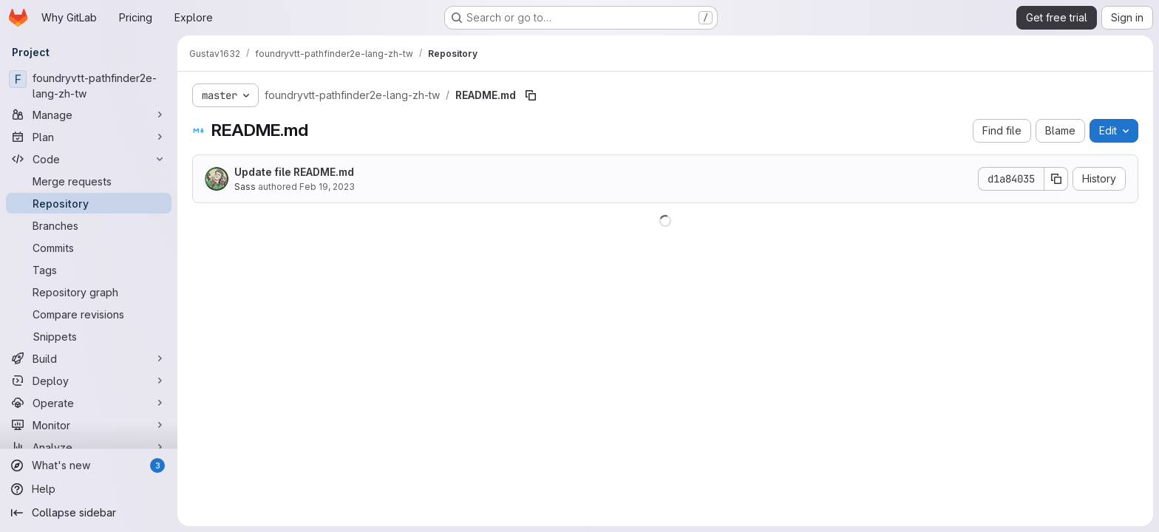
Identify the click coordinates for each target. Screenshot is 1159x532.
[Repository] (88, 203)
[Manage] (88, 114)
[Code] (88, 159)
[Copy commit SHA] (1056, 179)
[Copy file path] (531, 95)
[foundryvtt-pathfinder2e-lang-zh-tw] (88, 86)
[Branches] (88, 225)
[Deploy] (88, 380)
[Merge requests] (88, 181)
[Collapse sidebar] (88, 512)
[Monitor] (88, 425)
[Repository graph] (88, 292)
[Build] (88, 358)
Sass (245, 186)
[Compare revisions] (88, 314)
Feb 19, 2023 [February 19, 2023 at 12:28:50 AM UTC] (327, 186)
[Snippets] (88, 336)
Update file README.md (294, 172)
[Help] (88, 489)
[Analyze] (88, 447)
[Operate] (88, 402)
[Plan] (88, 136)
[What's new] (88, 465)
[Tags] (88, 269)
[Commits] (88, 247)
